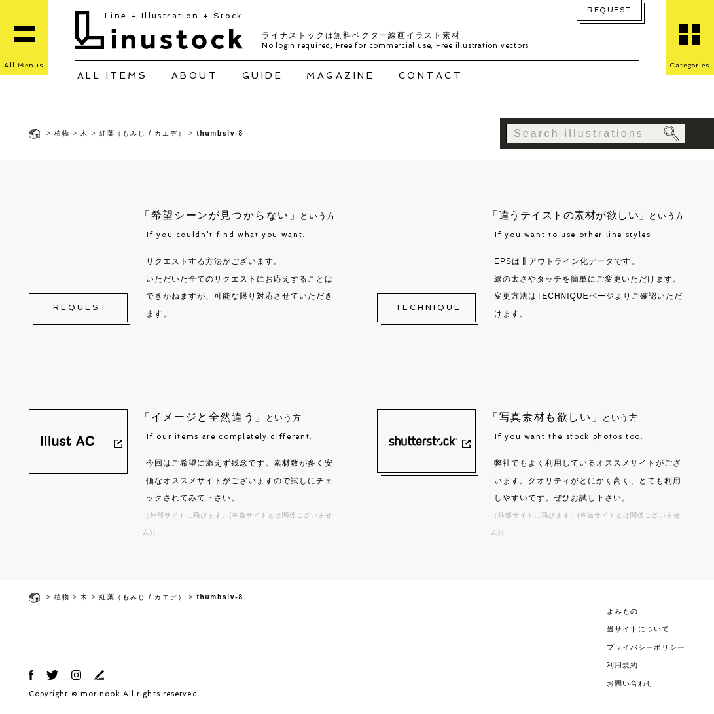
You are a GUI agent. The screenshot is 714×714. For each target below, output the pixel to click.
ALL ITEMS (112, 75)
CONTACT (431, 75)
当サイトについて (638, 629)
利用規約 (622, 665)
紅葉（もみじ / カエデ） (142, 133)
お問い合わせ (630, 683)
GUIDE (262, 75)
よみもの (622, 611)
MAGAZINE (340, 75)
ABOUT (195, 75)
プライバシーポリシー (646, 647)
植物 (62, 133)
